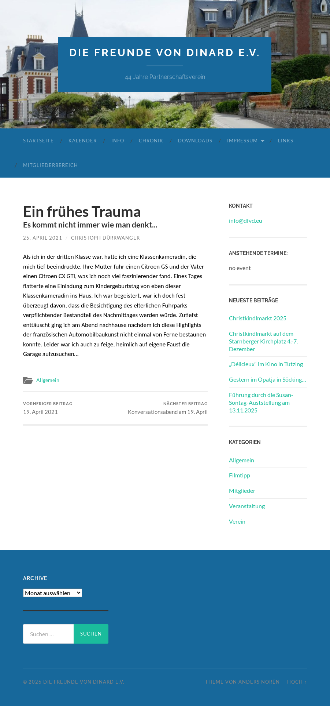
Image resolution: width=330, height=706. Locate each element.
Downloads (195, 140)
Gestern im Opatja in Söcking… (267, 379)
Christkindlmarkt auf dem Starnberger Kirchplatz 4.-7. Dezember (263, 341)
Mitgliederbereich (50, 165)
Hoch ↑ (297, 682)
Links (285, 140)
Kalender (82, 140)
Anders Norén (259, 682)
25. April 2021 (42, 238)
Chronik (151, 140)
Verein (237, 521)
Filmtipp (239, 475)
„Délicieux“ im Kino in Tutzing (266, 363)
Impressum (242, 140)
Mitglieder (242, 490)
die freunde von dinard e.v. (164, 53)
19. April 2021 (48, 408)
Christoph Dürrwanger (105, 238)
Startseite (38, 140)
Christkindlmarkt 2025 (257, 317)
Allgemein (47, 380)
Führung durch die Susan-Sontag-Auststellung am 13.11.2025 (261, 402)
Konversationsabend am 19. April (168, 408)
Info (117, 140)
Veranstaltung (247, 505)
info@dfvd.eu (245, 220)
